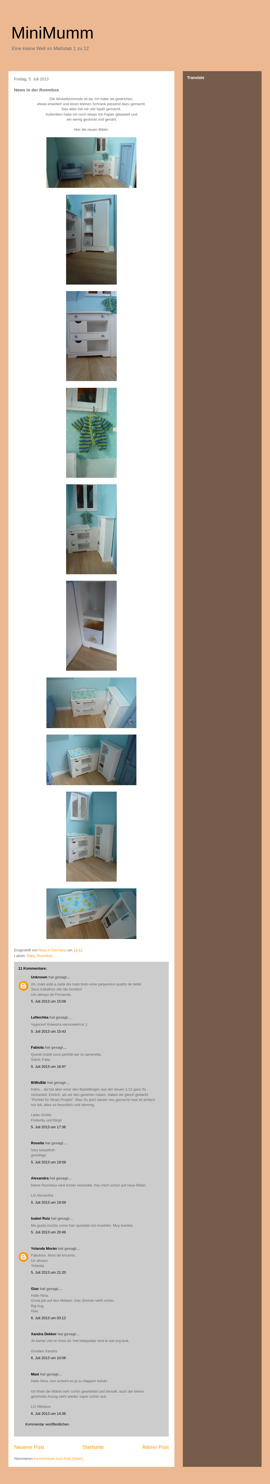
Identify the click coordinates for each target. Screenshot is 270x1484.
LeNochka (39, 1017)
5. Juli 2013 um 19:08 (48, 1162)
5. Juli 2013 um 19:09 (48, 1202)
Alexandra (40, 1178)
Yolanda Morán (44, 1248)
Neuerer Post (29, 1447)
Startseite (93, 1447)
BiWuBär (38, 1082)
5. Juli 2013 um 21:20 (48, 1272)
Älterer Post (155, 1447)
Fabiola (37, 1047)
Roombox (45, 956)
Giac (35, 1289)
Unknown (39, 977)
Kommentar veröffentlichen (47, 1424)
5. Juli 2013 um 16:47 (48, 1066)
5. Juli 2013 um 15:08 (48, 1001)
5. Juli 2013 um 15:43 (48, 1031)
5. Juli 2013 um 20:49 (48, 1232)
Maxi (35, 1374)
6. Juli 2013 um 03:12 (48, 1318)
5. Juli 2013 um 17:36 (48, 1127)
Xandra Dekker (44, 1334)
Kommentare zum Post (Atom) (58, 1458)
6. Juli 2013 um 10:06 (48, 1358)
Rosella (37, 1143)
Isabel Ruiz (40, 1218)
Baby (31, 956)
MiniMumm (52, 32)
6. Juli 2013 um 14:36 (48, 1413)
